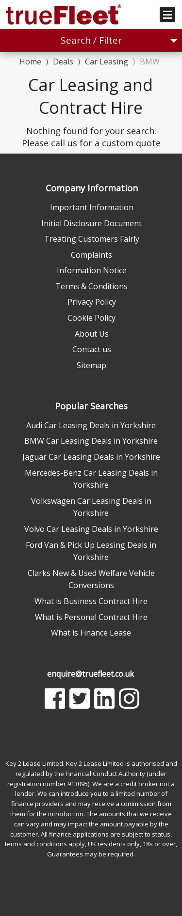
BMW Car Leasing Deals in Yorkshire (91, 440)
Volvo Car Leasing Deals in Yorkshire (91, 529)
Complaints (91, 254)
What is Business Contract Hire (91, 601)
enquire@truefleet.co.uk (90, 673)
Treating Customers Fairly (91, 238)
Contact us (91, 349)
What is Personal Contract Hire (91, 617)
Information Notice (92, 270)
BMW (150, 61)
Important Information (91, 207)
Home (30, 61)
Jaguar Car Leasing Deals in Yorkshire (91, 456)
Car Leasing (106, 61)
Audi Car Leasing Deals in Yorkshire (91, 425)
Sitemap (91, 365)
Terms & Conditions (91, 286)
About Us (92, 333)
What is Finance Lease (91, 632)
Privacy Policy (91, 301)
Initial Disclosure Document (91, 223)
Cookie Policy (91, 317)
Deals (63, 61)
